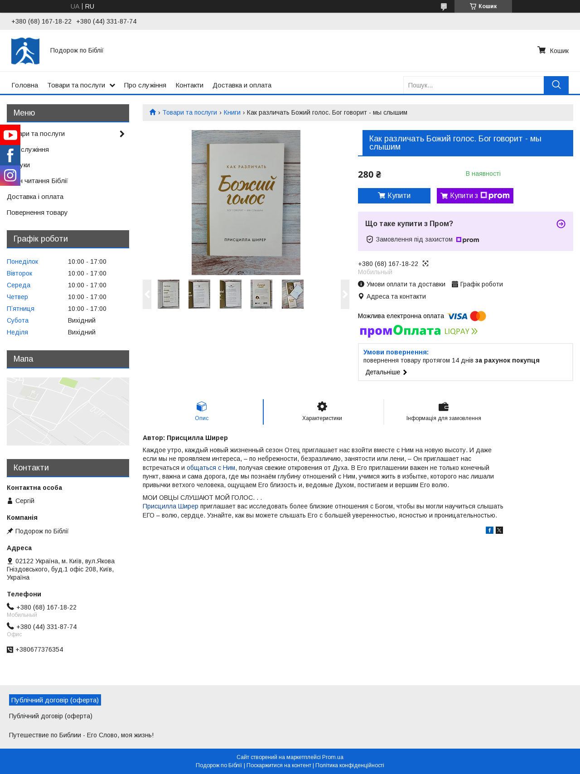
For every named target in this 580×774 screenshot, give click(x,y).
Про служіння (145, 85)
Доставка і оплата (35, 196)
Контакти (189, 85)
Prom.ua (332, 757)
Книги (232, 112)
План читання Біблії (37, 180)
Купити (399, 195)
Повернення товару (37, 212)
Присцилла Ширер (170, 506)
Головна (24, 85)
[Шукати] (556, 85)
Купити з (480, 196)
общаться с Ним (210, 467)
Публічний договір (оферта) (50, 716)
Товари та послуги (76, 85)
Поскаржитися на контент (278, 765)
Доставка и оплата (242, 85)
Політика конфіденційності (349, 765)
